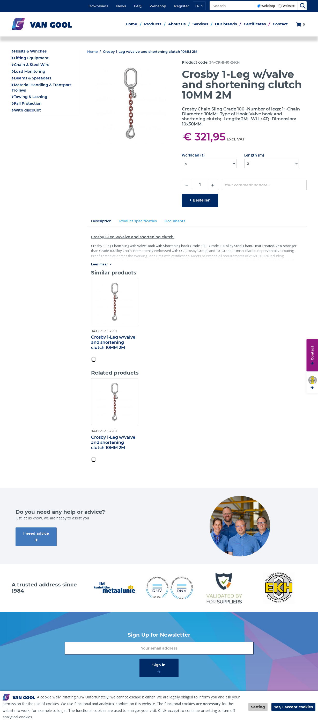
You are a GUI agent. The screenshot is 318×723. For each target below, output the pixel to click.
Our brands (226, 24)
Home (131, 24)
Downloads (98, 6)
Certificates (255, 24)
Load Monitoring (29, 71)
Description (101, 221)
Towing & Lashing (30, 96)
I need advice (36, 533)
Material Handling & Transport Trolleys (41, 88)
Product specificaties (138, 221)
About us (177, 24)
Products (152, 24)
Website (289, 6)
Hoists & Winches (30, 51)
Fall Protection (28, 103)
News (121, 6)
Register (181, 6)
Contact (280, 24)
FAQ (138, 6)
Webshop (158, 6)
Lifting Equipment (31, 58)
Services (200, 24)
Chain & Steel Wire (31, 64)
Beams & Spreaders (32, 78)
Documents (175, 221)
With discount (27, 110)
